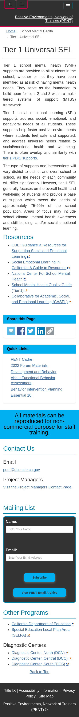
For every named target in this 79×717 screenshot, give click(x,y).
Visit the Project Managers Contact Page (37, 487)
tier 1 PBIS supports (20, 158)
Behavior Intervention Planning (36, 389)
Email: (11, 550)
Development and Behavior (33, 372)
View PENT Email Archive (39, 592)
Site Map (46, 696)
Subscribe (43, 577)
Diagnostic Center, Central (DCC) (41, 658)
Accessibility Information (39, 690)
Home (10, 31)
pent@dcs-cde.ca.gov (21, 470)
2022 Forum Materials (29, 365)
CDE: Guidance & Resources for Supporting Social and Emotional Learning (39, 251)
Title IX (10, 690)
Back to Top (40, 672)
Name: (11, 522)
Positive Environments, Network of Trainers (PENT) (44, 19)
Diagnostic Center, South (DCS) (40, 664)
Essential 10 (21, 395)
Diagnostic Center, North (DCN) (40, 653)
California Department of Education (43, 624)
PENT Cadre (21, 359)
